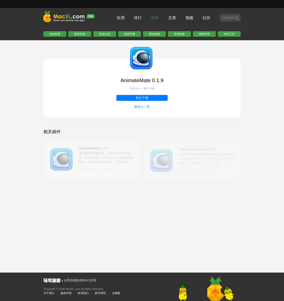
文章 (172, 18)
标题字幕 (129, 34)
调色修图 (154, 34)
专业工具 (229, 34)
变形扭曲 (179, 34)
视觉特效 (79, 34)
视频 (189, 18)
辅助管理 (204, 34)
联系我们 (83, 293)
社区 (206, 18)
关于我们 (48, 293)
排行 (138, 18)
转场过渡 (104, 34)
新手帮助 (100, 293)
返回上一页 (142, 106)
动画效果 (54, 34)
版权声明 (66, 293)
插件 (155, 18)
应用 (121, 18)
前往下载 (142, 97)
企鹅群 (116, 293)
